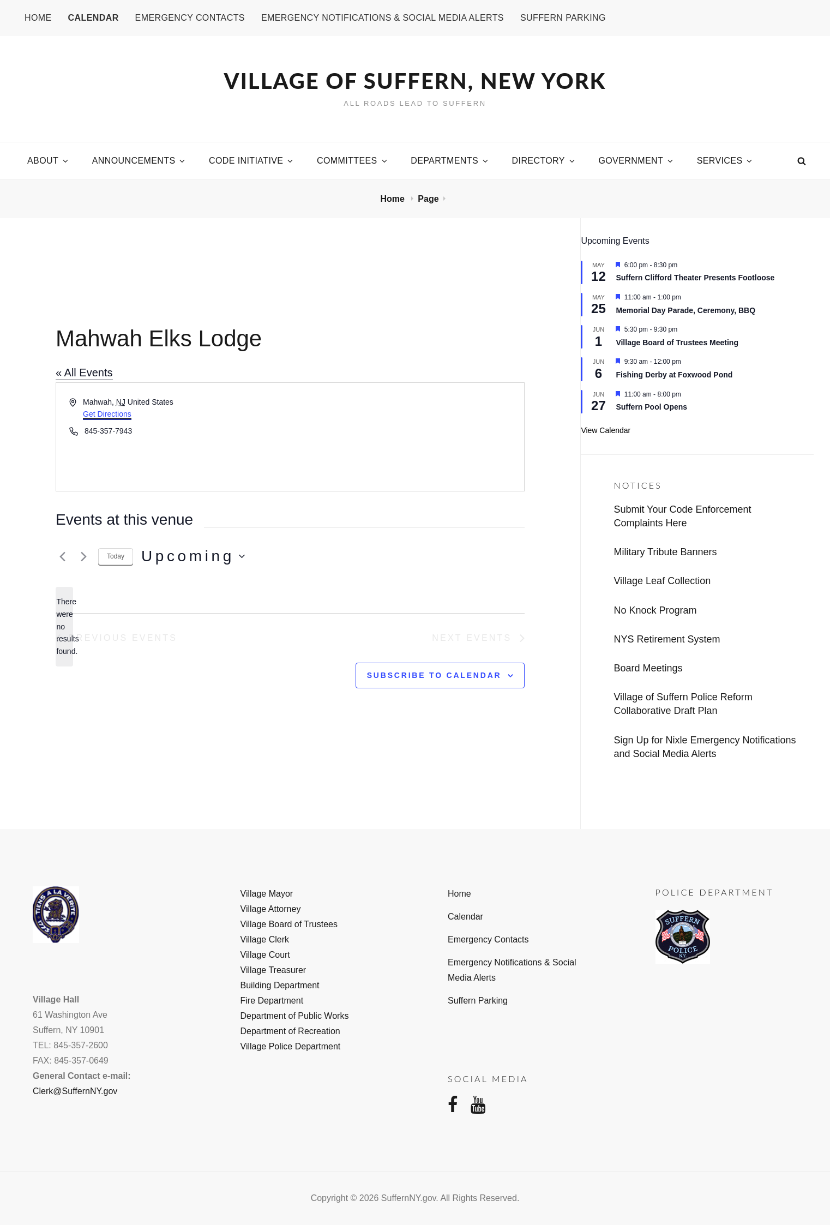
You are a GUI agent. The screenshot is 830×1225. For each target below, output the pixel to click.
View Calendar (605, 430)
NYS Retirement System (667, 639)
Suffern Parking (563, 17)
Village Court (265, 954)
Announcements (139, 160)
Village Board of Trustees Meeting (677, 342)
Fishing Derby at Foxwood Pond (674, 374)
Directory (544, 160)
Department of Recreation (290, 1031)
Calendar (93, 17)
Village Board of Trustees (289, 924)
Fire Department (272, 1000)
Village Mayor (266, 893)
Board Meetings (648, 668)
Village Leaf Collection (662, 580)
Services (725, 160)
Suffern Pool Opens (651, 407)
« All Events (84, 373)
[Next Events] (83, 556)
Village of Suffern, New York (415, 81)
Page (428, 198)
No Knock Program (655, 610)
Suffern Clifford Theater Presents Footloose (695, 277)
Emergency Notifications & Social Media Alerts (382, 17)
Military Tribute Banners (665, 552)
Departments (450, 160)
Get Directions (107, 414)
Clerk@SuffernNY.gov (75, 1091)
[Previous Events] (62, 556)
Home (38, 17)
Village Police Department (290, 1046)
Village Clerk (265, 939)
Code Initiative (251, 160)
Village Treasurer (273, 970)
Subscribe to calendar (434, 675)
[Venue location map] (406, 437)
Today (115, 556)
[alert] (64, 626)
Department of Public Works (294, 1015)
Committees (353, 160)
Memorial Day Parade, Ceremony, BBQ (685, 310)
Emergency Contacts (190, 17)
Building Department (280, 985)
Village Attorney (270, 909)
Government (636, 160)
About (48, 160)
